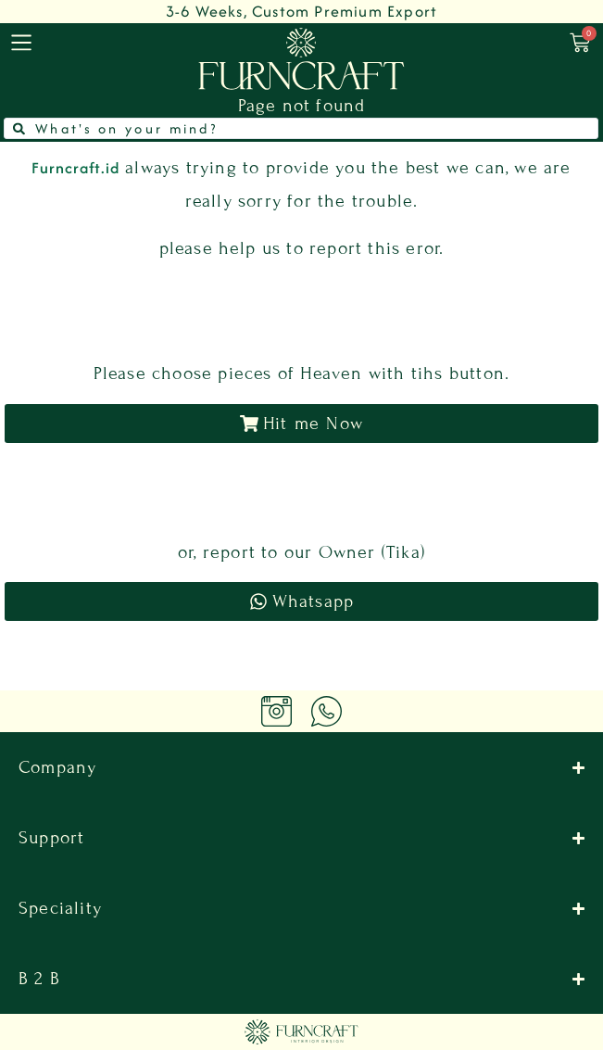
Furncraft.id (75, 168)
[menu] (21, 42)
